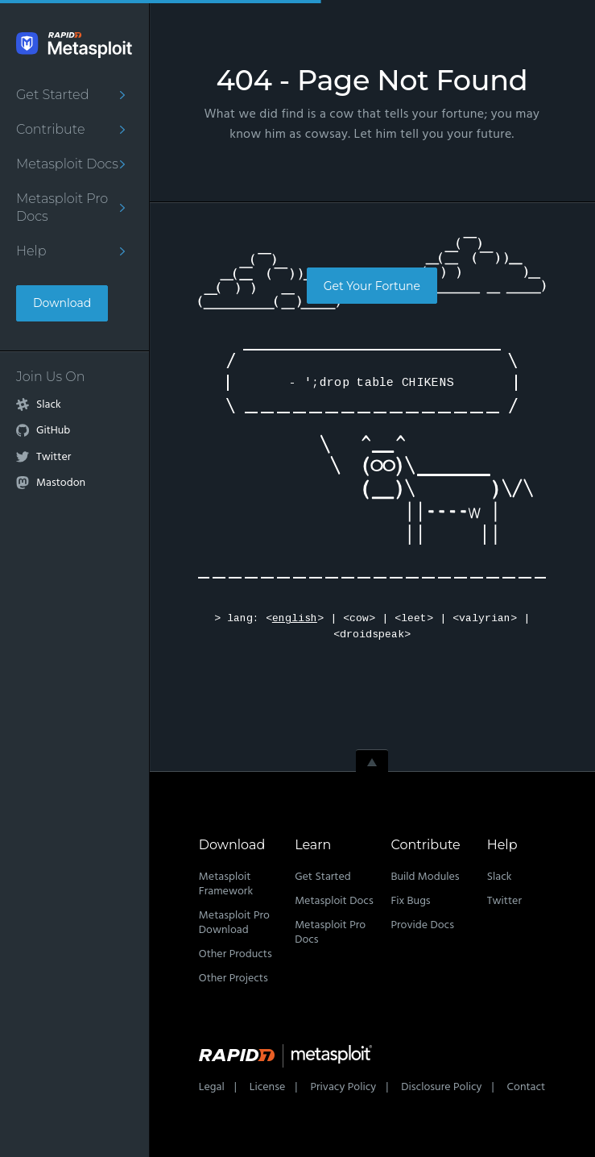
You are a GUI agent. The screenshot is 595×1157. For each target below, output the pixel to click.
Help (31, 251)
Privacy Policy (343, 1087)
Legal (212, 1087)
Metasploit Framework (226, 884)
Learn (313, 844)
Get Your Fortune (372, 286)
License (267, 1087)
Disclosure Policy (441, 1087)
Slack (48, 405)
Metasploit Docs (67, 164)
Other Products (235, 954)
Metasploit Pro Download (234, 922)
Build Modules (424, 877)
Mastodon (60, 483)
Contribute (50, 129)
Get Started (52, 94)
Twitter (53, 458)
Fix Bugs (410, 901)
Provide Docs (422, 925)
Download (62, 303)
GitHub (53, 431)
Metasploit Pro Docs (62, 207)
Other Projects (233, 978)
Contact (526, 1087)
